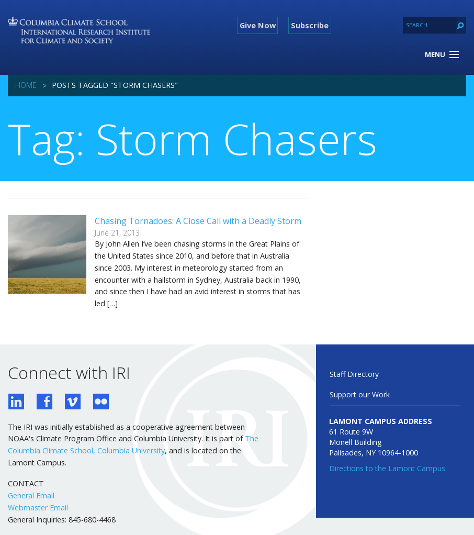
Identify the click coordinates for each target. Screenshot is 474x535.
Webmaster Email (38, 507)
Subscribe (310, 25)
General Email (31, 495)
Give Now (258, 25)
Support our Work (360, 394)
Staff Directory (354, 374)
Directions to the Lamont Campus (387, 468)
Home (26, 85)
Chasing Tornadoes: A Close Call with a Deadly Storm (198, 221)
